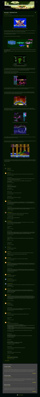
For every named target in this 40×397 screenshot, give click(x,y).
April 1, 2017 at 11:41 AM (10, 175)
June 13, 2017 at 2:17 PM (10, 310)
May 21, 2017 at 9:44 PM (10, 300)
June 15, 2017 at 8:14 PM (10, 337)
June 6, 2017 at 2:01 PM (10, 305)
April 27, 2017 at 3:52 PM (10, 286)
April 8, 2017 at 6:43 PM (10, 255)
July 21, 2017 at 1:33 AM (10, 353)
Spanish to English (9, 357)
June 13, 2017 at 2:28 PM (10, 315)
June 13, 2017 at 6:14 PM (10, 331)
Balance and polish (7, 384)
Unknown (8, 251)
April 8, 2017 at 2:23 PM (10, 249)
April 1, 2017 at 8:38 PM (10, 218)
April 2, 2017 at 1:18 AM (10, 224)
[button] (35, 12)
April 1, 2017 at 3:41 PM (10, 198)
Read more (34, 373)
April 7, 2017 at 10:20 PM (10, 244)
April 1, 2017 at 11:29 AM (10, 170)
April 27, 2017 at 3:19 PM (10, 281)
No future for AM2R (7, 375)
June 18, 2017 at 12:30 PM (10, 344)
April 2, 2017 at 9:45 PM (10, 234)
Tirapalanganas (9, 212)
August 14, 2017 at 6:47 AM (10, 358)
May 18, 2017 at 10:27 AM (10, 292)
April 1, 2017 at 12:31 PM (10, 182)
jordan (8, 322)
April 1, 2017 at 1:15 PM (10, 189)
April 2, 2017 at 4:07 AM (10, 228)
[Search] (36, 2)
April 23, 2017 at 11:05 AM (10, 276)
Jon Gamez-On (9, 283)
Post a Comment (7, 360)
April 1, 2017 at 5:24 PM (10, 204)
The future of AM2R (7, 366)
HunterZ (8, 168)
